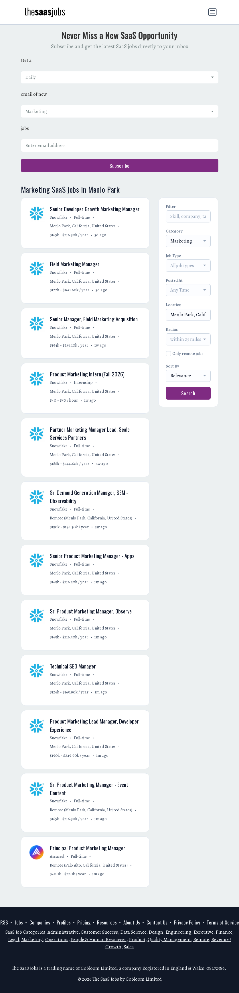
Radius (172, 329)
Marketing (32, 939)
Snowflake (59, 217)
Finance (224, 932)
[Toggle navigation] (212, 12)
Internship (83, 385)
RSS (4, 922)
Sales (129, 946)
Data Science (133, 932)
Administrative (63, 932)
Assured (57, 863)
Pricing (83, 922)
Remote (201, 939)
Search (188, 393)
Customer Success (99, 932)
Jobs (19, 922)
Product (137, 939)
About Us (131, 922)
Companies (39, 922)
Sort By (172, 366)
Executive (203, 932)
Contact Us (157, 922)
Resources (107, 922)
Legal (13, 939)
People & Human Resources (99, 939)
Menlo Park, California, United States (83, 226)
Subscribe (120, 165)
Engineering (178, 932)
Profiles (64, 922)
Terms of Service (223, 922)
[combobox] (119, 77)
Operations (56, 939)
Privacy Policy (187, 922)
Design (156, 932)
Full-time (82, 217)
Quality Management (169, 939)
